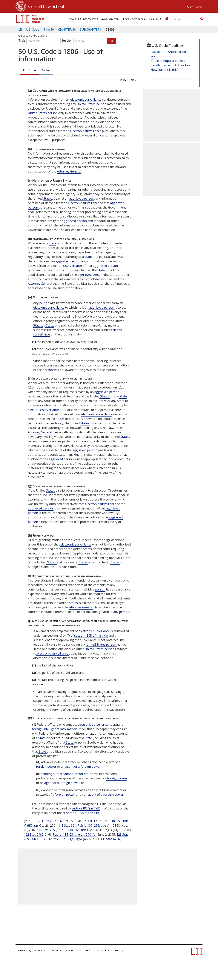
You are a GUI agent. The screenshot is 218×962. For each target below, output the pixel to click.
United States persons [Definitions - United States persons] (100, 649)
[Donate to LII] (167, 19)
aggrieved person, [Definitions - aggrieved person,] (90, 275)
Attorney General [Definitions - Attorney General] (69, 171)
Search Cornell (194, 7)
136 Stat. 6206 (110, 839)
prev (123, 79)
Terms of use (103, 950)
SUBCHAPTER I (90, 29)
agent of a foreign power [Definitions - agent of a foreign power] (83, 766)
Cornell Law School (45, 6)
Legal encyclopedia (134, 19)
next (132, 79)
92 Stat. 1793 (91, 821)
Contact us (55, 950)
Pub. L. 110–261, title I (73, 830)
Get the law (89, 19)
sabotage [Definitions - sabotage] (47, 774)
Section (67, 40)
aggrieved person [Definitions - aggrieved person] (81, 198)
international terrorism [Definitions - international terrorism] (72, 774)
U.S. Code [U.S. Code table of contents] (32, 29)
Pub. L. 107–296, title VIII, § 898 (98, 825)
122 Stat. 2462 (33, 834)
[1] (102, 807)
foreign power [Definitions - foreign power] (46, 766)
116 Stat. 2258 (46, 830)
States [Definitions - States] (47, 198)
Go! (111, 41)
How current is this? (165, 70)
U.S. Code (29, 70)
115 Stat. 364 (67, 825)
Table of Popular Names (168, 61)
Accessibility (24, 950)
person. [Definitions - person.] (124, 612)
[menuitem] (74, 19)
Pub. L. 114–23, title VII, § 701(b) (74, 834)
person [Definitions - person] (44, 303)
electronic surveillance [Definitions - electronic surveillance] (85, 99)
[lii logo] (30, 19)
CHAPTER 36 (67, 29)
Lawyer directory (109, 19)
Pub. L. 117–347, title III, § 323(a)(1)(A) (56, 839)
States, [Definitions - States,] (38, 325)
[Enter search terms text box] (185, 19)
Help (88, 950)
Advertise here (73, 950)
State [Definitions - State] (52, 243)
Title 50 (48, 29)
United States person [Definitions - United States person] (91, 104)
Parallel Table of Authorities (170, 65)
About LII (74, 19)
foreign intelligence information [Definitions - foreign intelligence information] (54, 729)
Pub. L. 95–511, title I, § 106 (43, 821)
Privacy (119, 950)
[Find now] (201, 19)
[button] (201, 19)
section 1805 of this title (91, 635)
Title (22, 40)
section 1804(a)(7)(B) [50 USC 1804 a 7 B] (86, 808)
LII (20, 29)
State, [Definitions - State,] (49, 325)
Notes (46, 70)
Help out (154, 19)
